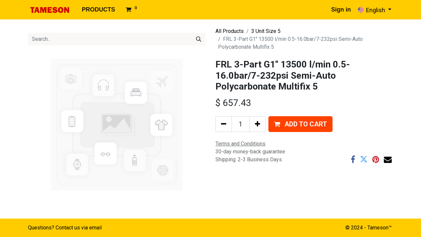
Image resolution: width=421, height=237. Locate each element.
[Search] (199, 39)
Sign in (341, 9)
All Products (229, 31)
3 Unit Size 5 (266, 31)
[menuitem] (98, 10)
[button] (300, 124)
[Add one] (257, 124)
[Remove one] (223, 124)
